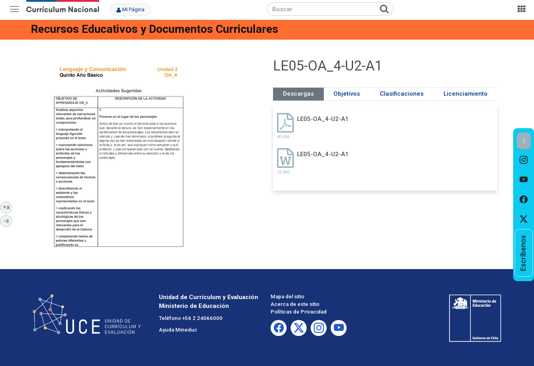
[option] (524, 160)
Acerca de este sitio (295, 304)
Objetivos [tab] (346, 93)
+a (7, 207)
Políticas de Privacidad (299, 312)
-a (7, 220)
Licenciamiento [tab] (466, 93)
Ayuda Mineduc (178, 330)
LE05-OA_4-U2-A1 (323, 119)
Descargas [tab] (298, 93)
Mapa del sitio (287, 297)
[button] (524, 141)
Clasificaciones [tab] (402, 93)
